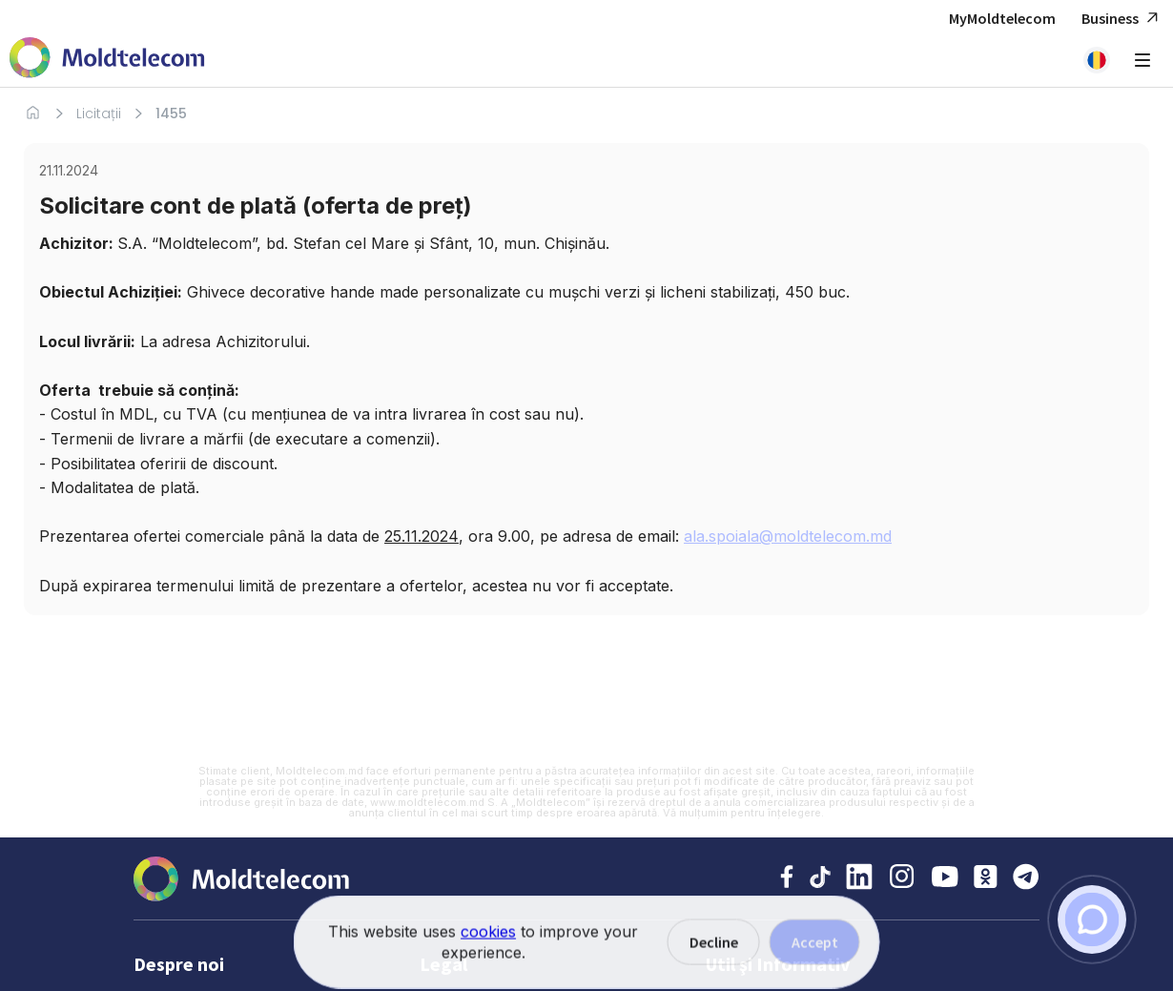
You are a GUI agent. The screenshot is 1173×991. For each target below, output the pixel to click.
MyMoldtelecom (1002, 18)
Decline (713, 965)
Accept (815, 965)
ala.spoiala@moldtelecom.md (788, 536)
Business (1122, 19)
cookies (488, 954)
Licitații (98, 113)
